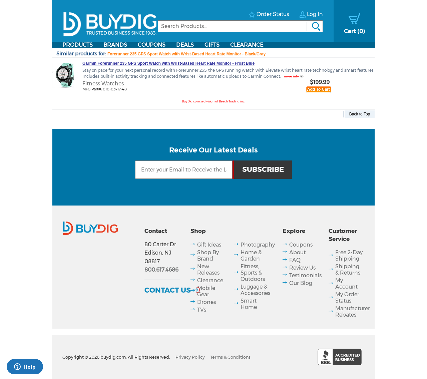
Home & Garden (251, 255)
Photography (258, 245)
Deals (185, 45)
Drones (206, 302)
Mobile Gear (206, 291)
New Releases (208, 269)
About (297, 252)
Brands (115, 45)
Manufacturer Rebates (352, 311)
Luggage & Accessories (255, 290)
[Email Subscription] (183, 169)
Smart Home (249, 304)
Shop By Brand (208, 255)
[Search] (240, 26)
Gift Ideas (209, 245)
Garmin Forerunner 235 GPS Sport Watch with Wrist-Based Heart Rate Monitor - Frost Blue (168, 63)
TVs (201, 310)
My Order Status (347, 297)
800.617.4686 (161, 270)
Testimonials (305, 275)
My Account (346, 283)
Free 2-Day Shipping (349, 255)
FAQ (295, 260)
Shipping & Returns (347, 269)
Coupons (151, 45)
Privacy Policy (190, 357)
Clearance (246, 45)
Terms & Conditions (230, 357)
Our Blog (300, 283)
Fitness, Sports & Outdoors (253, 272)
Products (77, 45)
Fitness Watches (103, 83)
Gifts (212, 45)
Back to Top (359, 114)
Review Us (302, 268)
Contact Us (167, 290)
